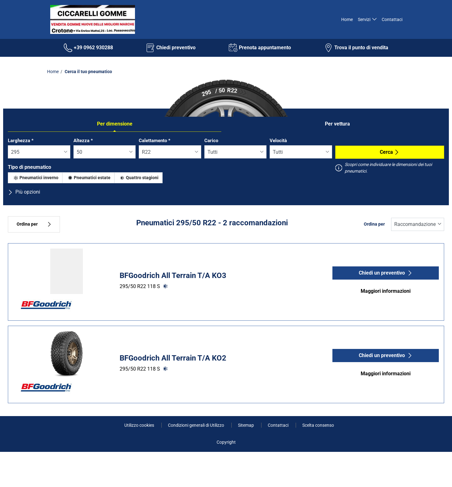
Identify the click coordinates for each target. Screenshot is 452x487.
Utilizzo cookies (139, 425)
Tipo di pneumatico (29, 167)
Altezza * (83, 140)
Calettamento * (154, 140)
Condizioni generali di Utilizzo (196, 425)
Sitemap (246, 425)
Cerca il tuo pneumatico (88, 71)
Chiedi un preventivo (385, 273)
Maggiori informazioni (386, 291)
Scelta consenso (318, 425)
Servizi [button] (364, 19)
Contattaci (392, 19)
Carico (211, 140)
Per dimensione (114, 124)
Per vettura (337, 124)
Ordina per (34, 224)
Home (346, 19)
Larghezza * (21, 140)
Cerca (389, 152)
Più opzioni (24, 192)
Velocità (278, 140)
